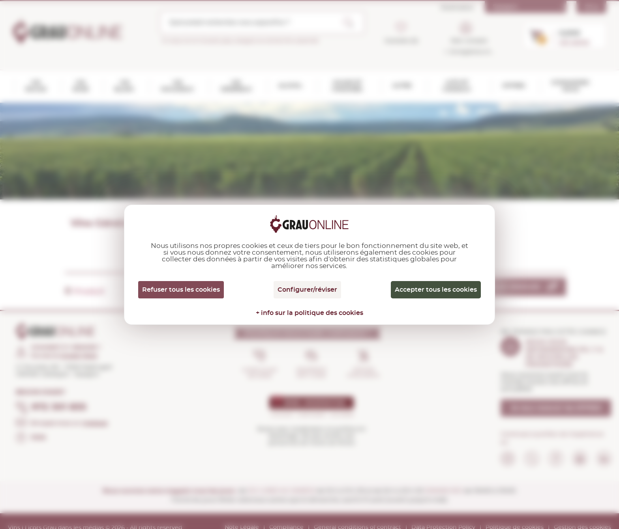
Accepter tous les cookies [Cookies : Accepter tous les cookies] (436, 290)
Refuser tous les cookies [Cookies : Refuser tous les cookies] (181, 290)
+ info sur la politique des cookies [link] (309, 313)
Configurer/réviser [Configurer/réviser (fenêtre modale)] (307, 290)
